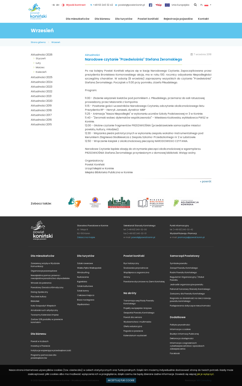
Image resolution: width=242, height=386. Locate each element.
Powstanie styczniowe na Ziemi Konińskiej (144, 281)
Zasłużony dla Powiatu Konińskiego (187, 293)
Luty (38, 63)
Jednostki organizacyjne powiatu (186, 284)
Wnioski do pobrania (41, 282)
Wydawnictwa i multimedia (137, 321)
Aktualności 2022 (41, 91)
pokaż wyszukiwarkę (195, 5)
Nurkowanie (83, 277)
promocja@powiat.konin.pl (191, 237)
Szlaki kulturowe (85, 286)
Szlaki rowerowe (85, 263)
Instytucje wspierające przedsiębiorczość (51, 350)
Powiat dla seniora (133, 317)
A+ (57, 5)
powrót (206, 181)
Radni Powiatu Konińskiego (183, 272)
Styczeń (41, 58)
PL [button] (204, 5)
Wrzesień (55, 42)
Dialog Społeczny (39, 292)
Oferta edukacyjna (133, 326)
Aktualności (92, 55)
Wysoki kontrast (76, 5)
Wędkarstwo (83, 304)
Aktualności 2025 (41, 77)
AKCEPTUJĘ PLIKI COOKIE (121, 380)
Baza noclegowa (85, 299)
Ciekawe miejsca (85, 295)
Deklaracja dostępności (182, 338)
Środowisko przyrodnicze (136, 268)
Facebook (175, 353)
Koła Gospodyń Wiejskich (43, 305)
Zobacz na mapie (86, 237)
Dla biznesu (102, 19)
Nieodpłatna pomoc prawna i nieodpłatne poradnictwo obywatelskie (50, 277)
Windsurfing (83, 272)
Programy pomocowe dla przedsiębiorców (43, 356)
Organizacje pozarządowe (44, 270)
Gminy (127, 277)
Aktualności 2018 (41, 110)
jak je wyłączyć (205, 374)
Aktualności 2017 (41, 115)
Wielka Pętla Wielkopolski (89, 268)
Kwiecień (41, 72)
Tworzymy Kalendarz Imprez (45, 314)
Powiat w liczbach (39, 341)
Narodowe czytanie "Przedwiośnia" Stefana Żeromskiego (133, 59)
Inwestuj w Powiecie (40, 345)
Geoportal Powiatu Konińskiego (139, 312)
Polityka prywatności (180, 324)
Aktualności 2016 (41, 120)
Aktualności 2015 (41, 124)
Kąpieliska (82, 281)
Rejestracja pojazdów (178, 19)
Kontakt (203, 19)
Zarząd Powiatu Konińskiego (184, 268)
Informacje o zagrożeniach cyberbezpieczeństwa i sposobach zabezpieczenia (187, 346)
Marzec (40, 67)
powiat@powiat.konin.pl (131, 5)
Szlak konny (83, 290)
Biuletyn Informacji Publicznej (184, 333)
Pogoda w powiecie (133, 331)
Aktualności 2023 (41, 87)
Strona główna (58, 18)
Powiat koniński (148, 19)
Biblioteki (35, 301)
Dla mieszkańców (78, 19)
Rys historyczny (131, 263)
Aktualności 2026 (41, 54)
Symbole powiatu (178, 263)
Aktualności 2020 (41, 101)
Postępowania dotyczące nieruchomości (190, 305)
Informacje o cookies (180, 329)
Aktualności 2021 (41, 96)
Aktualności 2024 (42, 82)
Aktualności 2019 (41, 105)
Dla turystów (123, 19)
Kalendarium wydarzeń (135, 335)
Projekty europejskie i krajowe (138, 308)
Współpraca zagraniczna (136, 272)
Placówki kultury (38, 296)
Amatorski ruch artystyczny (44, 310)
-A (53, 5)
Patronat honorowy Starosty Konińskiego (190, 289)
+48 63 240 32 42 (103, 5)
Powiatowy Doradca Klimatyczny (47, 287)
